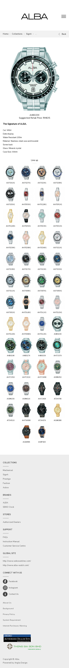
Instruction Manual (11, 541)
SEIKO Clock (8, 507)
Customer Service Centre (14, 546)
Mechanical (8, 470)
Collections (17, 34)
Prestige (6, 479)
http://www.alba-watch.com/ (16, 565)
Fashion (6, 483)
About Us (7, 603)
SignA (29, 34)
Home (5, 34)
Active (5, 487)
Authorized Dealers (12, 522)
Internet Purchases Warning (15, 626)
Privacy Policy (9, 614)
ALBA (5, 502)
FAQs (5, 537)
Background (8, 608)
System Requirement (12, 620)
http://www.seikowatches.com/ (17, 561)
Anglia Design (21, 663)
